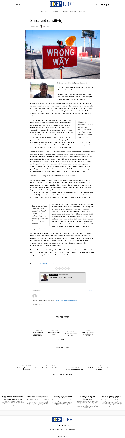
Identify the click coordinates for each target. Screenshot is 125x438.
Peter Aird (46, 26)
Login (90, 290)
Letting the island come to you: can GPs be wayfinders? (112, 397)
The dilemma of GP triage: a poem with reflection (62, 397)
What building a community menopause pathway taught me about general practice (87, 398)
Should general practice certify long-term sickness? (37, 397)
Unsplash (51, 263)
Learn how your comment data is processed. (66, 301)
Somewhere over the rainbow (54, 333)
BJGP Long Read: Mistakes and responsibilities (37, 334)
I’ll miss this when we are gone (71, 334)
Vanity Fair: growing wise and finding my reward (88, 334)
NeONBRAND (43, 263)
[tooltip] (100, 5)
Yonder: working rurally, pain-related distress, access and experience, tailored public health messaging (12, 398)
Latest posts (63, 275)
